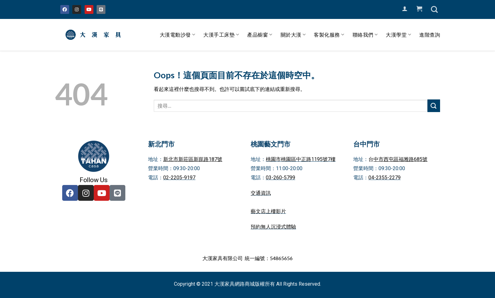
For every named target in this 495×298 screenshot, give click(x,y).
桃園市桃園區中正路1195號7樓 (301, 159)
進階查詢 (429, 35)
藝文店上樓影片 (268, 211)
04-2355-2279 (384, 178)
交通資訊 (261, 193)
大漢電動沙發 (177, 35)
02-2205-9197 (179, 178)
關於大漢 (293, 35)
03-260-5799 (280, 178)
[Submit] (433, 105)
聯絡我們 (365, 35)
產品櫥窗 (259, 35)
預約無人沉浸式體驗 (273, 227)
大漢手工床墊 (221, 35)
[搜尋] (434, 9)
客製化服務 (329, 35)
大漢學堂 (398, 35)
